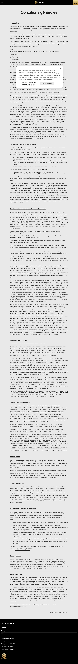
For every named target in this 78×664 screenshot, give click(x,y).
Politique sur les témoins (8, 641)
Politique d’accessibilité (7, 638)
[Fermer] (60, 68)
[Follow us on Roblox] (13, 623)
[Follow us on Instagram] (8, 623)
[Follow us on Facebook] (5, 623)
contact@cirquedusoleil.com (18, 606)
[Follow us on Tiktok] (2, 623)
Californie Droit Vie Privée (8, 649)
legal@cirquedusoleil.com (22, 549)
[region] (39, 77)
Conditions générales (7, 646)
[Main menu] (2, 2)
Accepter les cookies (47, 83)
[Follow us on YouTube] (10, 623)
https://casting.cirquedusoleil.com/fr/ (20, 51)
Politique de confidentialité (38, 28)
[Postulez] (75, 2)
